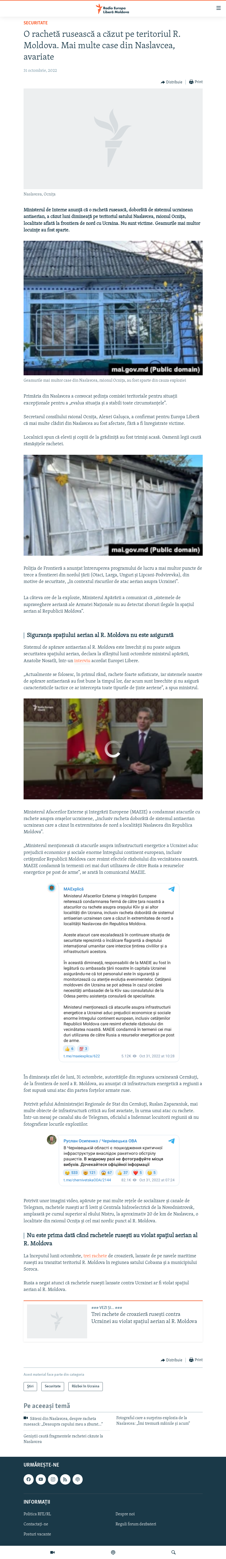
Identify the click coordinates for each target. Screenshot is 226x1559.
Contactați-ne (36, 1524)
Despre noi (125, 1514)
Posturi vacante (37, 1534)
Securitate (36, 23)
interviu (82, 660)
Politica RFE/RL (37, 1514)
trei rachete (95, 1256)
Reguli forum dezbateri (136, 1524)
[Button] (172, 82)
